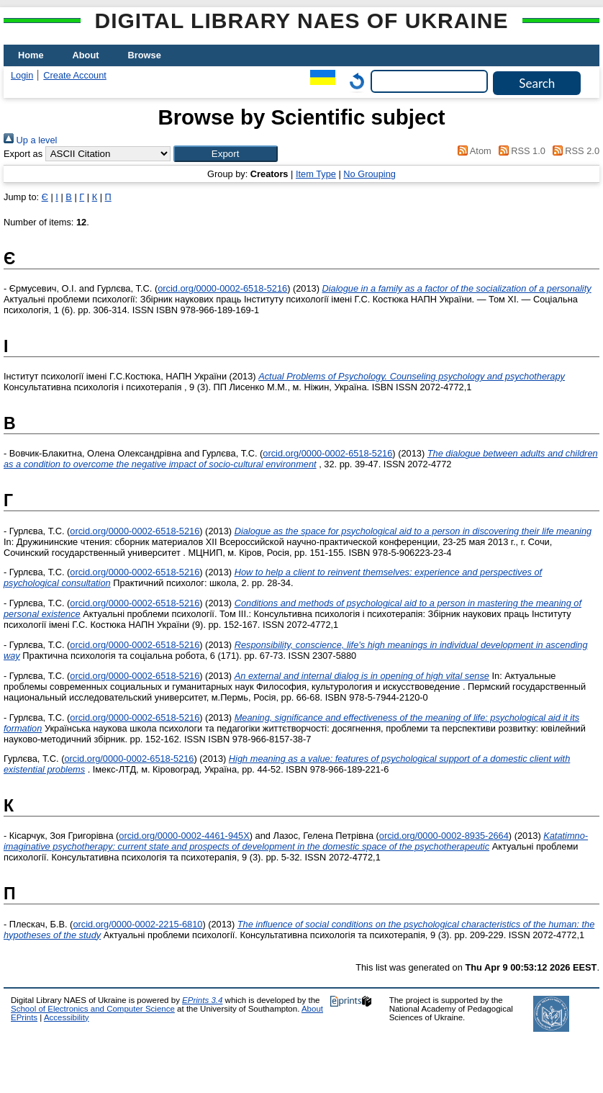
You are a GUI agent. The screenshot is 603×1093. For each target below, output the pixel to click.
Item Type (316, 173)
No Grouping (369, 173)
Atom (472, 150)
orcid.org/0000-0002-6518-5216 (222, 288)
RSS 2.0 (573, 150)
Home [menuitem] (31, 55)
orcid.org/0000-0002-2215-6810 (137, 924)
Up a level (30, 140)
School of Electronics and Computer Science (93, 1008)
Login (22, 75)
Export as (23, 153)
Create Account (74, 75)
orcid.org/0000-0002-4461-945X (184, 835)
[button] (225, 153)
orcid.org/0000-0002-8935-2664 (444, 835)
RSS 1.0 (519, 150)
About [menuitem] (86, 55)
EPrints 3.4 (202, 1000)
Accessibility (66, 1017)
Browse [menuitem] (144, 55)
